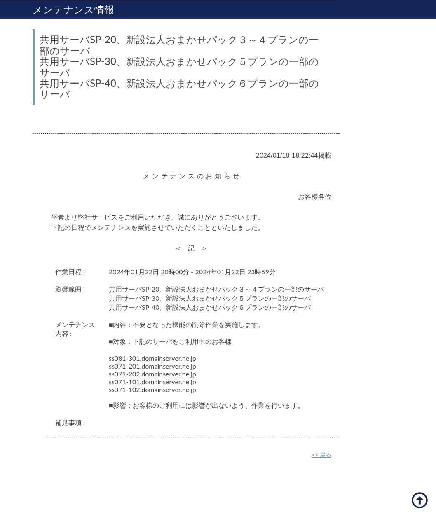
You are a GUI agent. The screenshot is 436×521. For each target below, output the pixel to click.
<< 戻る (321, 454)
